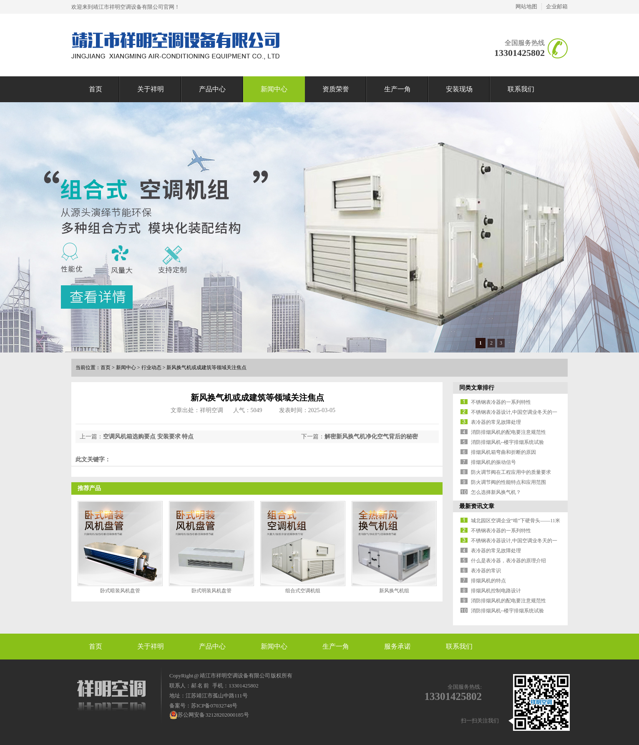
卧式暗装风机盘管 (120, 591)
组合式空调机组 (302, 591)
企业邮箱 (557, 6)
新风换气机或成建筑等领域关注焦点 (206, 367)
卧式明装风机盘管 (211, 591)
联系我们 (521, 89)
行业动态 (151, 367)
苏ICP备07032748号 (214, 705)
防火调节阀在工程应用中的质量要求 (511, 472)
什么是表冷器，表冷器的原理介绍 (508, 561)
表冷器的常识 (486, 571)
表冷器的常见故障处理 (496, 422)
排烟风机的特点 (488, 581)
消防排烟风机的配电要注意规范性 (508, 432)
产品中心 (212, 89)
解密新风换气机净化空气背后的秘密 (371, 436)
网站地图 (526, 6)
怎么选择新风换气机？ (496, 492)
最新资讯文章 (476, 506)
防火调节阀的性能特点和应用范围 (508, 482)
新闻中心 (274, 89)
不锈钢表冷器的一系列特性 (501, 402)
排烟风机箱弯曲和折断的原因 (503, 452)
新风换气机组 (394, 591)
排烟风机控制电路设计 (496, 591)
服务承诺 (397, 646)
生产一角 (397, 89)
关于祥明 (150, 89)
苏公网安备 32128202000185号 (209, 715)
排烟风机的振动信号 (493, 462)
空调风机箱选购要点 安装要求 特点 (148, 436)
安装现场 (459, 89)
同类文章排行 (476, 388)
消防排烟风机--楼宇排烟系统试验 (507, 442)
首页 (95, 89)
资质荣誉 (335, 89)
